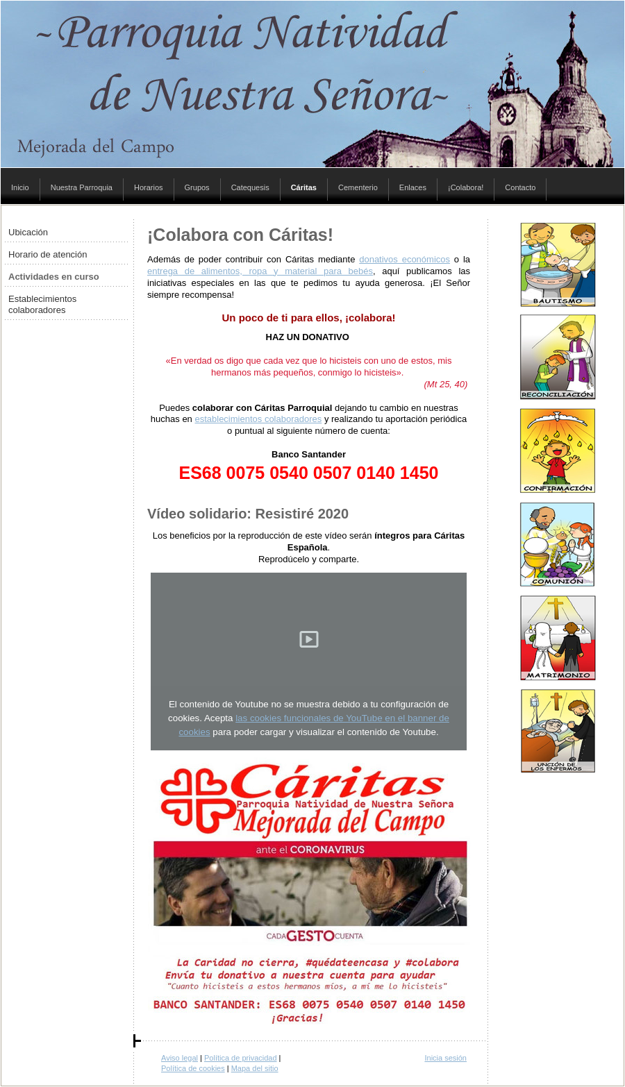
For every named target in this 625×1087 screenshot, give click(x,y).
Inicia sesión (445, 1058)
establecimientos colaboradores (258, 419)
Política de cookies (193, 1068)
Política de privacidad (240, 1058)
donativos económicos (404, 259)
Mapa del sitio (254, 1068)
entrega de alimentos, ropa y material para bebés (260, 271)
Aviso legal (179, 1058)
